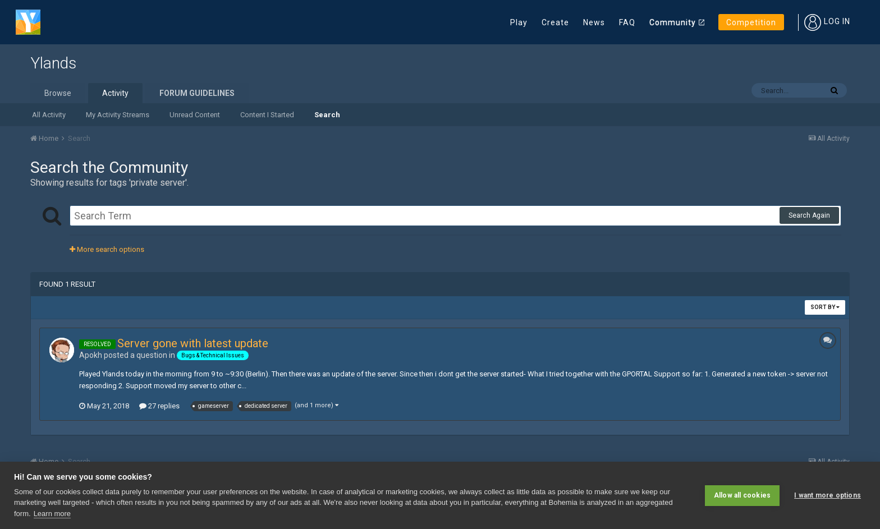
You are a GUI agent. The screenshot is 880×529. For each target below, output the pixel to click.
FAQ (627, 22)
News (594, 22)
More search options (107, 249)
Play (519, 22)
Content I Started (267, 115)
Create (555, 22)
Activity (115, 93)
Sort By (825, 307)
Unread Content (194, 115)
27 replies (159, 406)
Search (327, 115)
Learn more (52, 513)
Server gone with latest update (192, 343)
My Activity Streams (117, 115)
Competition (751, 22)
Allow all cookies (742, 495)
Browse (57, 93)
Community (672, 22)
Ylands (53, 63)
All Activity (49, 115)
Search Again (809, 215)
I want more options (827, 495)
